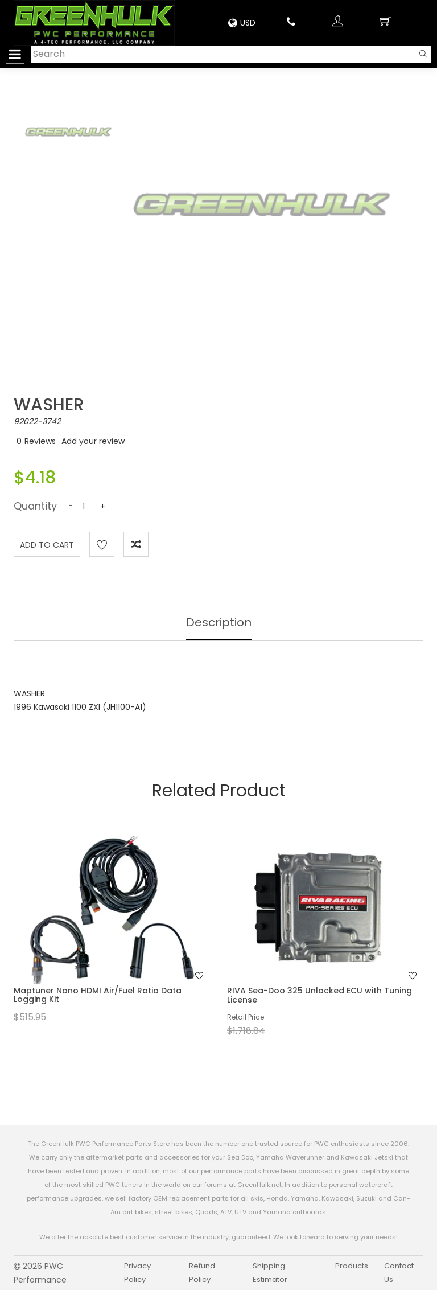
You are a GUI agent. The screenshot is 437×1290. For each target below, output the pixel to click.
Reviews (40, 441)
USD (241, 23)
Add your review (93, 441)
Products (351, 1265)
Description (219, 622)
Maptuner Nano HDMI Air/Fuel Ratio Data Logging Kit (98, 995)
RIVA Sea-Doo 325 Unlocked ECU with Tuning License (319, 995)
